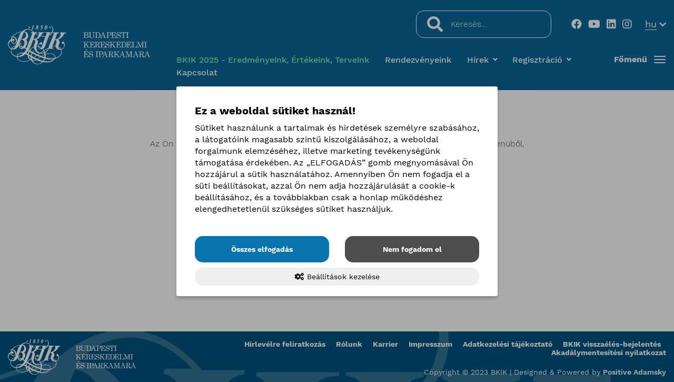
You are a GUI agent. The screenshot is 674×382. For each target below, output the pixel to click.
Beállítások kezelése (337, 276)
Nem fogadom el (412, 249)
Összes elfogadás (262, 249)
